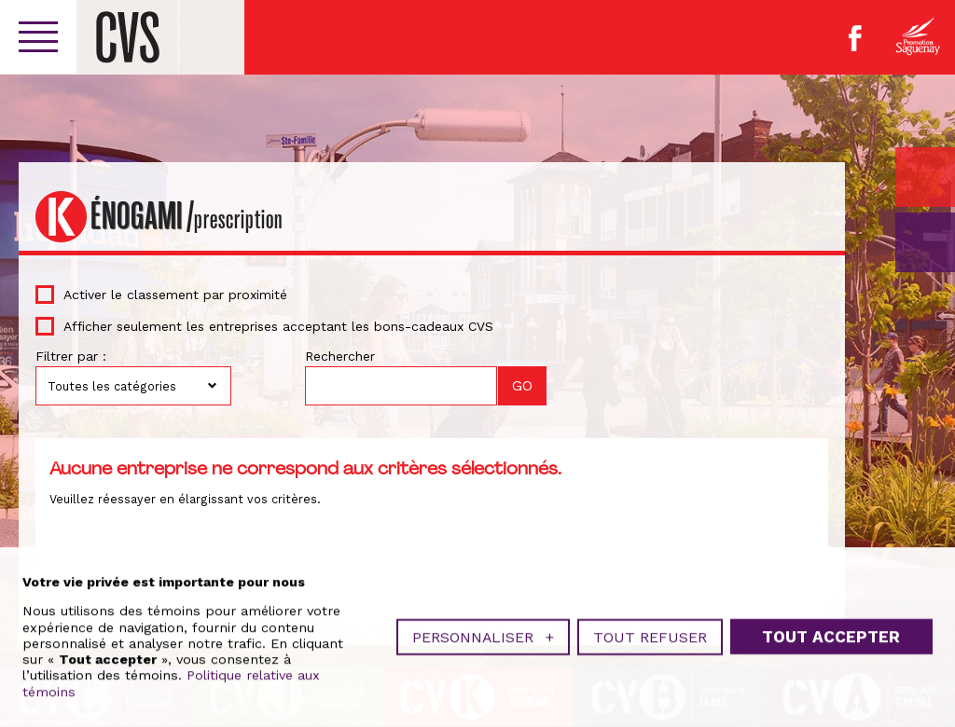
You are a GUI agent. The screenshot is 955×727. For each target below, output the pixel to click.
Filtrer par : (70, 356)
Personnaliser (483, 635)
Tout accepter (831, 634)
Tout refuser (650, 635)
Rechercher (340, 356)
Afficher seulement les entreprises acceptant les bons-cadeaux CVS (278, 326)
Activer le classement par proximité (175, 294)
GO (925, 242)
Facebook (855, 38)
